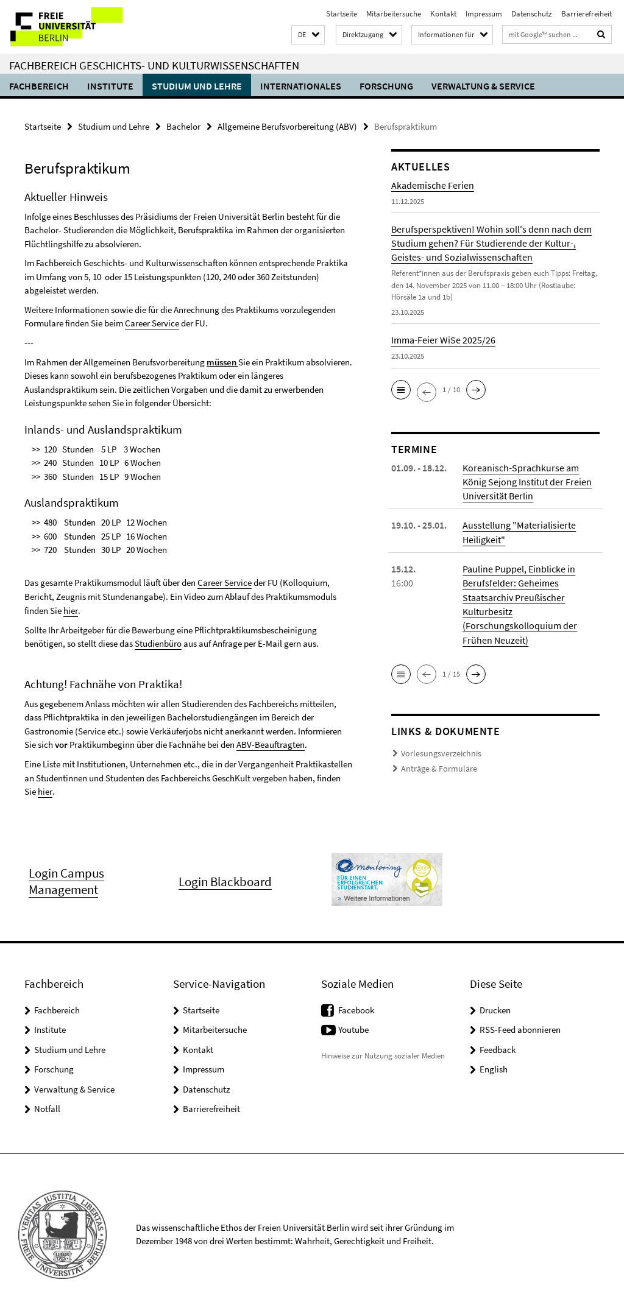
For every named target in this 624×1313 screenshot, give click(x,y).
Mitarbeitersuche (393, 14)
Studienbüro (158, 643)
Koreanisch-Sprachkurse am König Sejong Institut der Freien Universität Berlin (527, 481)
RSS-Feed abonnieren (520, 1027)
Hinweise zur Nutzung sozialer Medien (383, 1054)
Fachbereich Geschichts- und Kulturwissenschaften (154, 65)
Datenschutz (531, 14)
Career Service (152, 323)
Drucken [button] (495, 1008)
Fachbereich (39, 86)
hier (70, 610)
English (494, 1067)
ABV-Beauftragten (270, 743)
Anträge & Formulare (435, 766)
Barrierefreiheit (586, 14)
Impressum (484, 14)
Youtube (353, 1027)
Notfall (47, 1107)
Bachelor (183, 126)
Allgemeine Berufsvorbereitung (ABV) (287, 126)
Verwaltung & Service (483, 86)
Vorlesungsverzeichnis (437, 751)
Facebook (356, 1008)
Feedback (498, 1048)
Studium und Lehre (197, 86)
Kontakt (443, 14)
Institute (110, 86)
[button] (308, 35)
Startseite (341, 14)
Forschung (386, 86)
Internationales (300, 86)
